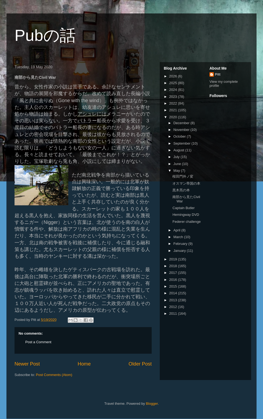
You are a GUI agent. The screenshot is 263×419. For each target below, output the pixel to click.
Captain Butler (183, 208)
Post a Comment (38, 342)
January (180, 251)
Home (84, 364)
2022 (173, 103)
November (182, 130)
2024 (173, 90)
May (177, 171)
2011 (173, 313)
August (179, 150)
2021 (173, 110)
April (177, 230)
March (178, 237)
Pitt (218, 74)
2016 (173, 280)
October (180, 136)
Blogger (152, 404)
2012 (173, 307)
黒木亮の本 (181, 190)
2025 (173, 83)
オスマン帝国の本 (186, 183)
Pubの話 (45, 35)
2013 (173, 300)
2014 (173, 293)
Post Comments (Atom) (54, 375)
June (177, 164)
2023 (173, 97)
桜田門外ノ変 (182, 176)
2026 (173, 76)
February (181, 244)
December (182, 123)
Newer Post (27, 364)
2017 (173, 273)
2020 (173, 117)
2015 (173, 286)
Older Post (140, 364)
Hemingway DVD (185, 215)
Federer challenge (186, 222)
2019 (173, 259)
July (177, 157)
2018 (173, 266)
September (182, 143)
